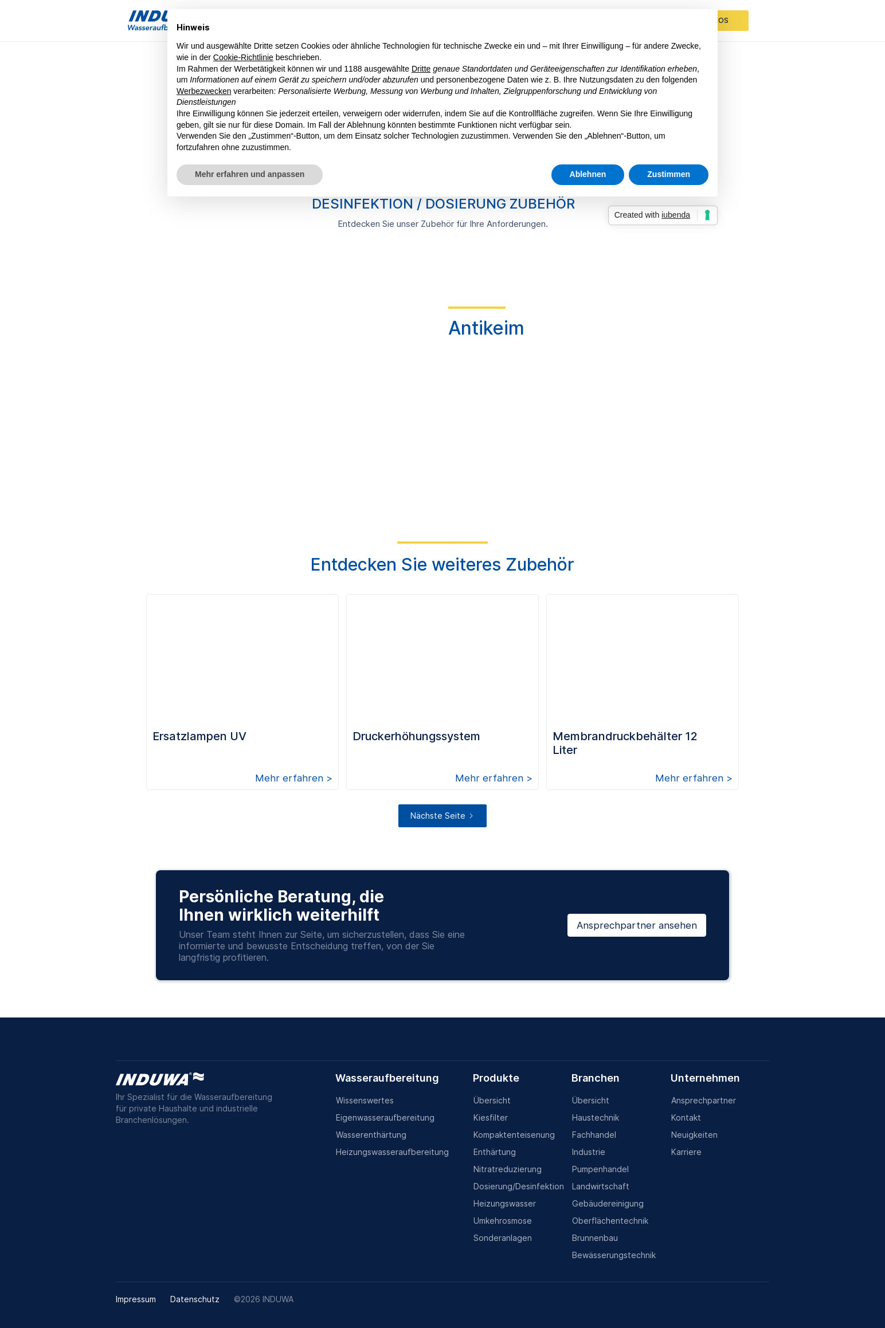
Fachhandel (594, 1135)
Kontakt (686, 1117)
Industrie (588, 1152)
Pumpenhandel (600, 1169)
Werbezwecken (204, 91)
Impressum (136, 1299)
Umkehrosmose (502, 1220)
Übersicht (492, 1100)
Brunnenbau (595, 1238)
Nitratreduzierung (507, 1169)
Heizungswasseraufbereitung (392, 1152)
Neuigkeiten (694, 1135)
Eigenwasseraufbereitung (385, 1117)
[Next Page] (442, 815)
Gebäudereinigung (608, 1203)
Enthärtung (494, 1152)
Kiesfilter (490, 1117)
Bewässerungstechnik (614, 1255)
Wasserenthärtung (371, 1135)
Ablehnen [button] (588, 174)
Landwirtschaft (600, 1186)
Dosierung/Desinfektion (518, 1186)
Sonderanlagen (502, 1238)
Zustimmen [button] (668, 174)
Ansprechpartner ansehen (637, 925)
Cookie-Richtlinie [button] (243, 57)
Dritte (421, 68)
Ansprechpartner (703, 1100)
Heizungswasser (504, 1203)
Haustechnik (595, 1117)
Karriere (686, 1152)
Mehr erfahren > (293, 778)
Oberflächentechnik (610, 1220)
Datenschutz (195, 1299)
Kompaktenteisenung (514, 1135)
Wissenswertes (365, 1100)
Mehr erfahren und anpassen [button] (249, 174)
